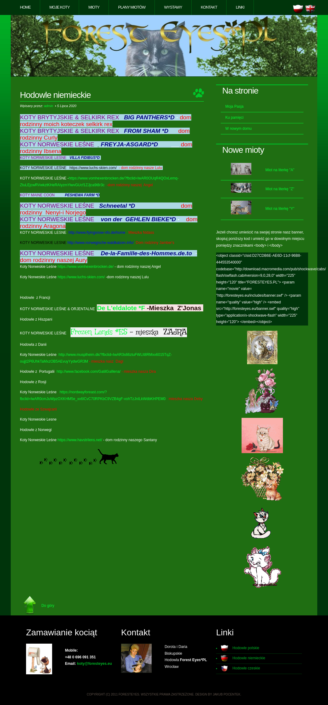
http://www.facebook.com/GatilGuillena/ (88, 371)
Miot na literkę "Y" (280, 208)
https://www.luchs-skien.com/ (81, 277)
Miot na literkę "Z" (279, 189)
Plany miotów (131, 7)
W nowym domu (238, 128)
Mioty (93, 7)
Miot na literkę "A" (280, 170)
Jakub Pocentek (226, 694)
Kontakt (209, 7)
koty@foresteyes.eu (94, 663)
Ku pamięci (234, 117)
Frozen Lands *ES (99, 332)
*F (142, 307)
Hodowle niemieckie (248, 658)
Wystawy (173, 7)
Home (25, 7)
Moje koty (59, 7)
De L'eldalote (117, 307)
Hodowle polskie (245, 648)
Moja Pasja (234, 106)
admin (48, 106)
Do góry (47, 605)
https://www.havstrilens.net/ (80, 440)
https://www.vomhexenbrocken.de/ (86, 266)
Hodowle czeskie (246, 668)
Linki (240, 7)
